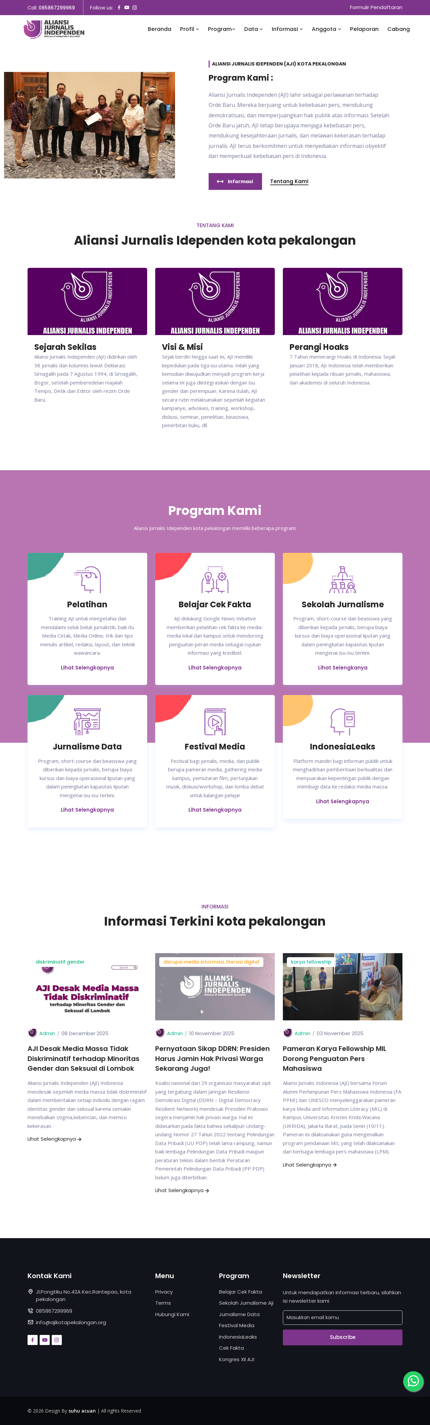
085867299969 (57, 7)
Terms (163, 1303)
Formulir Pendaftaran (376, 7)
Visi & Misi (183, 347)
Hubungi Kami (172, 1314)
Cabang (398, 29)
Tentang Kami (289, 181)
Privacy (164, 1291)
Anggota (326, 29)
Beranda (159, 29)
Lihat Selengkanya (343, 667)
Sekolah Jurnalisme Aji (246, 1303)
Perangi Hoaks (320, 347)
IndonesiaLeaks (238, 1336)
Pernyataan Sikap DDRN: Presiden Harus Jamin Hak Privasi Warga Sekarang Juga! (212, 1059)
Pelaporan (364, 29)
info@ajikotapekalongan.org (71, 1322)
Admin (47, 1033)
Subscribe (342, 1337)
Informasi (287, 29)
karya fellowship (311, 962)
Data (253, 29)
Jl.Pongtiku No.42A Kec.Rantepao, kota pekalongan (83, 1295)
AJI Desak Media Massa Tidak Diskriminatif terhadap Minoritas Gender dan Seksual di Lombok (83, 1059)
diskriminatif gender (60, 962)
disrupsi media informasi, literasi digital (211, 962)
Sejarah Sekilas (66, 347)
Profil (189, 29)
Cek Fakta (231, 1348)
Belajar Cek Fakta (240, 1291)
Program (221, 29)
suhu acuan (82, 1411)
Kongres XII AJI (236, 1359)
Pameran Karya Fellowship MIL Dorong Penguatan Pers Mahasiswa (334, 1059)
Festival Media (236, 1325)
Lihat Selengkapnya (87, 667)
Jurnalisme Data (239, 1314)
